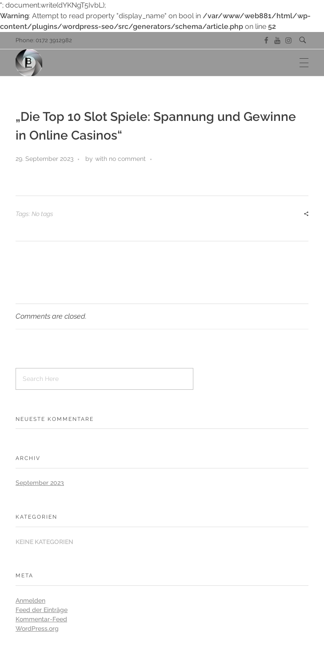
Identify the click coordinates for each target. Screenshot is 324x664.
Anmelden (30, 600)
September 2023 (40, 482)
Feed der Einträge (42, 609)
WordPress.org (37, 628)
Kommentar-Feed (41, 619)
